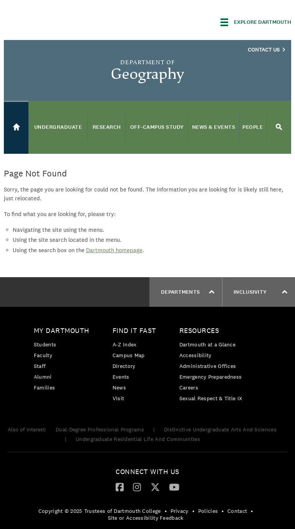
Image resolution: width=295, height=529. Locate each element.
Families (44, 387)
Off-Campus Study (157, 127)
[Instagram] (137, 486)
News (119, 387)
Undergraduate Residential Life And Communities (138, 439)
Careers (188, 387)
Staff (40, 366)
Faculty (43, 355)
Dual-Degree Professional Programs (100, 429)
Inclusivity (260, 292)
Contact (237, 510)
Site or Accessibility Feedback (146, 517)
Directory (124, 366)
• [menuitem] (166, 510)
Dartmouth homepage (114, 250)
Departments (187, 292)
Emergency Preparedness (210, 376)
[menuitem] (63, 360)
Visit (118, 398)
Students (45, 344)
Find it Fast (134, 330)
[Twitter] (155, 486)
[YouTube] (174, 486)
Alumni (43, 376)
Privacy (180, 510)
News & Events (213, 127)
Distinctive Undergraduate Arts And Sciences (220, 429)
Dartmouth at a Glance (207, 344)
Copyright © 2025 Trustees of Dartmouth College (99, 510)
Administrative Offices (207, 366)
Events (121, 376)
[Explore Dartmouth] (255, 22)
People (252, 127)
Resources (199, 330)
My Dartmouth (61, 330)
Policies (208, 510)
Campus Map (129, 355)
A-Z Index (125, 344)
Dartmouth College (64, 21)
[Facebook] (120, 486)
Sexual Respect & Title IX (210, 398)
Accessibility (195, 355)
